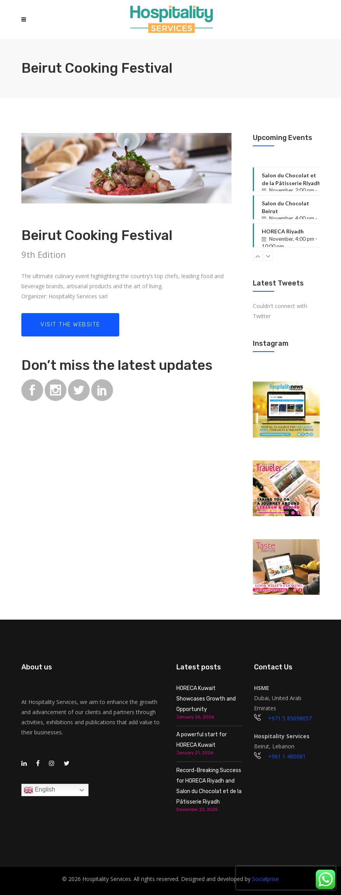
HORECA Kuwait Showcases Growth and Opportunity (206, 699)
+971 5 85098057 (290, 718)
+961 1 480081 (287, 756)
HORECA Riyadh (294, 237)
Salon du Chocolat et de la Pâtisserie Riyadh (294, 181)
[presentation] (286, 878)
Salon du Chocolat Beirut (294, 209)
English (39, 790)
